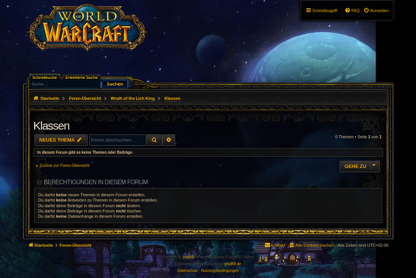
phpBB (188, 257)
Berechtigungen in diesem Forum (96, 182)
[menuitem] (376, 10)
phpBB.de (233, 264)
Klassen (51, 125)
